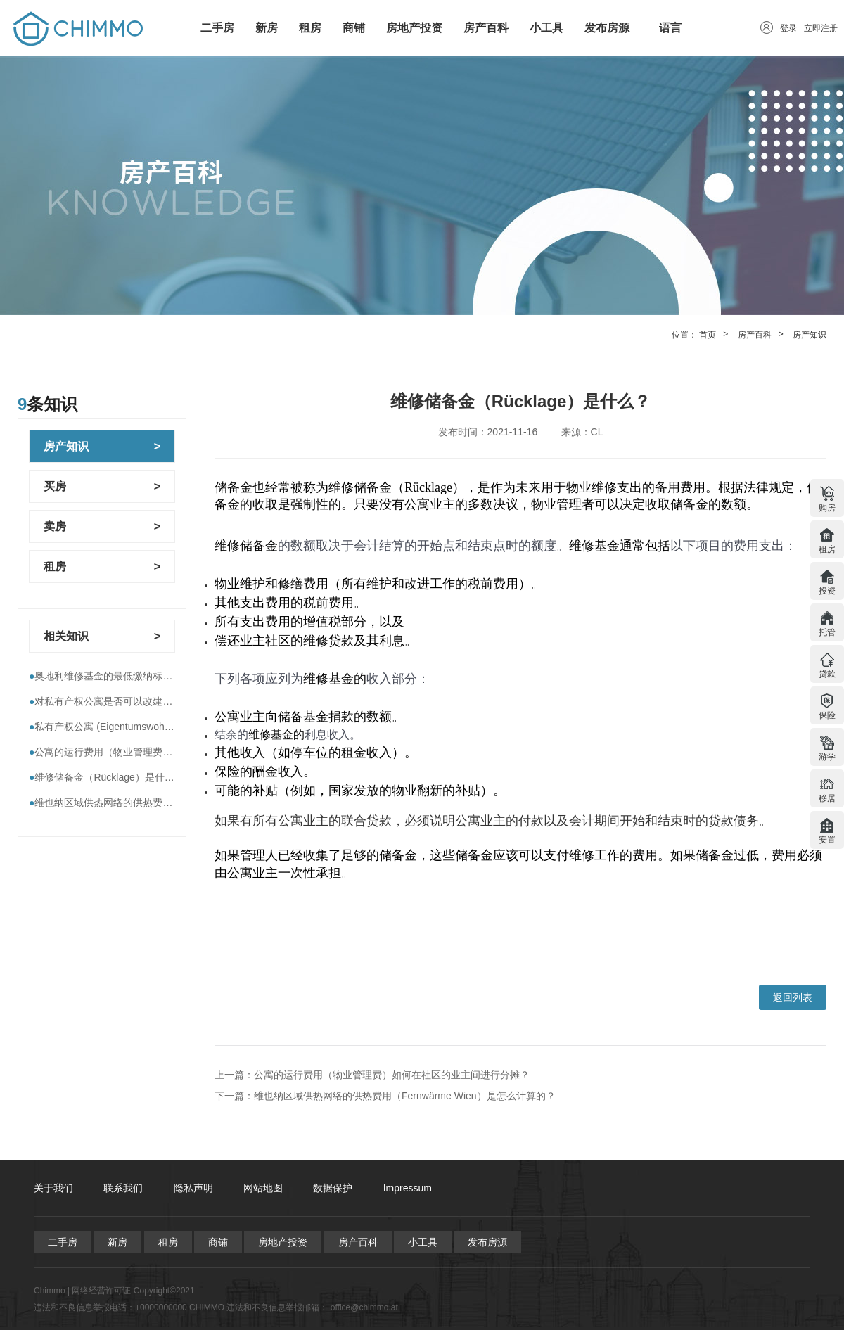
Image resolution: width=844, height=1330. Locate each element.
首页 (707, 335)
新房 (266, 28)
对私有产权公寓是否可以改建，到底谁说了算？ (135, 701)
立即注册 (821, 28)
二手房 (217, 28)
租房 (310, 28)
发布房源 (606, 28)
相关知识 (66, 636)
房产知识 (809, 335)
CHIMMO (206, 1307)
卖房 (55, 526)
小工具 (546, 28)
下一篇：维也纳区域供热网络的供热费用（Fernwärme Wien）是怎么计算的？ (385, 1095)
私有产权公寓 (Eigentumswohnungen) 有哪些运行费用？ (155, 726)
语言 (670, 28)
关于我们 (53, 1188)
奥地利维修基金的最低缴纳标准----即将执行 (127, 676)
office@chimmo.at (364, 1307)
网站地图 (263, 1188)
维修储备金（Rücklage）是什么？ (106, 777)
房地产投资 (414, 28)
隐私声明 (193, 1188)
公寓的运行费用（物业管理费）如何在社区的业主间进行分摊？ (169, 751)
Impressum (407, 1188)
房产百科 (486, 28)
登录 (788, 28)
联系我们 (123, 1188)
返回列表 (792, 997)
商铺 (354, 28)
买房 (55, 486)
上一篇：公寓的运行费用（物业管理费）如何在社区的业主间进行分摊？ (372, 1074)
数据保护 (332, 1188)
